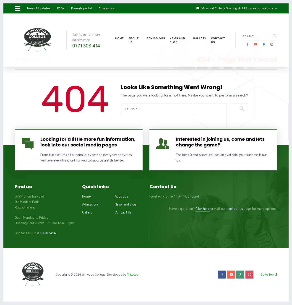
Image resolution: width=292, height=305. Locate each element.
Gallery (199, 38)
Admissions (107, 8)
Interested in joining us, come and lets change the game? (220, 142)
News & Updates (38, 8)
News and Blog (177, 40)
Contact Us (218, 40)
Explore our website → (261, 8)
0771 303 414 (86, 46)
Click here (203, 209)
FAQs (60, 8)
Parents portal (81, 8)
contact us (235, 209)
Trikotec (132, 274)
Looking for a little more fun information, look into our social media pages (88, 142)
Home (119, 38)
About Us (133, 40)
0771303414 (46, 233)
